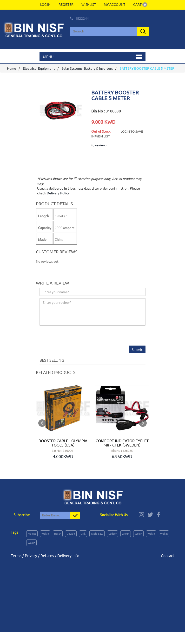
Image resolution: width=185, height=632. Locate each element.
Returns (47, 555)
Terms (16, 555)
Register (66, 4)
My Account (114, 4)
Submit (137, 349)
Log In (45, 4)
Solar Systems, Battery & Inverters (87, 68)
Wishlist (88, 4)
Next (143, 423)
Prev (42, 423)
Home (11, 68)
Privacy (31, 555)
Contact (167, 555)
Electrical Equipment (39, 68)
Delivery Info (68, 555)
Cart (140, 4)
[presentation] (76, 336)
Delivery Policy (58, 193)
